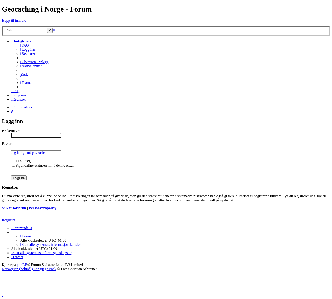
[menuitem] (24, 45)
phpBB (22, 265)
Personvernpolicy (42, 208)
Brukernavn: (11, 131)
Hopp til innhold (14, 20)
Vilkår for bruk (14, 208)
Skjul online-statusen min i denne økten (43, 165)
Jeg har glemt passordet (28, 152)
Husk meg (21, 161)
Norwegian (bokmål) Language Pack (29, 269)
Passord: (8, 143)
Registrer (8, 220)
